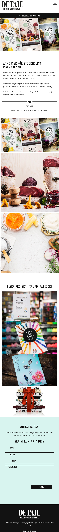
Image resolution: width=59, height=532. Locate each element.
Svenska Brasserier (43, 110)
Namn (12, 448)
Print (18, 110)
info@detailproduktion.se (38, 432)
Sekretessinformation (29, 531)
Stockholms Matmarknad (28, 110)
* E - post (12, 461)
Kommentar (12, 467)
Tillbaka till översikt (29, 15)
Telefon (12, 454)
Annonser (12, 110)
